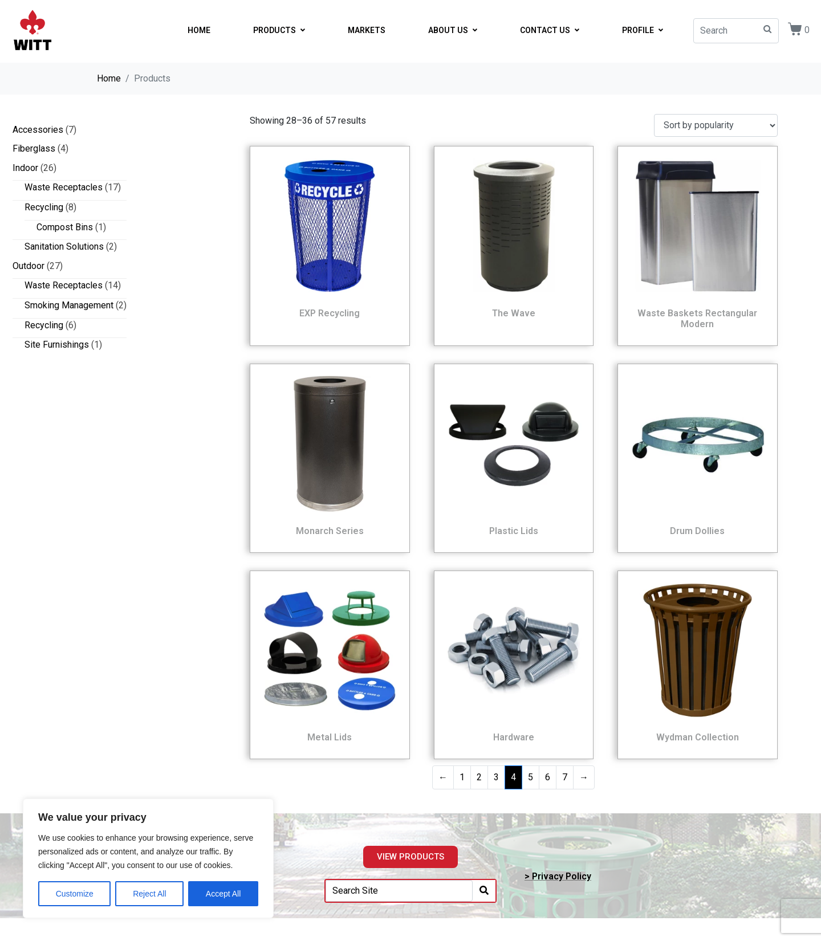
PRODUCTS (279, 30)
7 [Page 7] (564, 777)
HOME (199, 30)
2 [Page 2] (479, 777)
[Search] (484, 891)
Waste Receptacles (64, 187)
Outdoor (28, 265)
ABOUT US (452, 30)
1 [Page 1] (462, 777)
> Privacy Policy (558, 876)
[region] (148, 858)
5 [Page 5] (530, 777)
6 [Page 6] (547, 777)
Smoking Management (69, 305)
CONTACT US (549, 30)
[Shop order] (715, 125)
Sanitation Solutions (64, 246)
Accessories (38, 129)
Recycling (44, 207)
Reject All (149, 893)
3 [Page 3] (496, 777)
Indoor (25, 167)
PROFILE (642, 30)
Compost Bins (64, 227)
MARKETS (366, 30)
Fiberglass (34, 148)
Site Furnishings (57, 344)
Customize (75, 893)
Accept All (223, 893)
